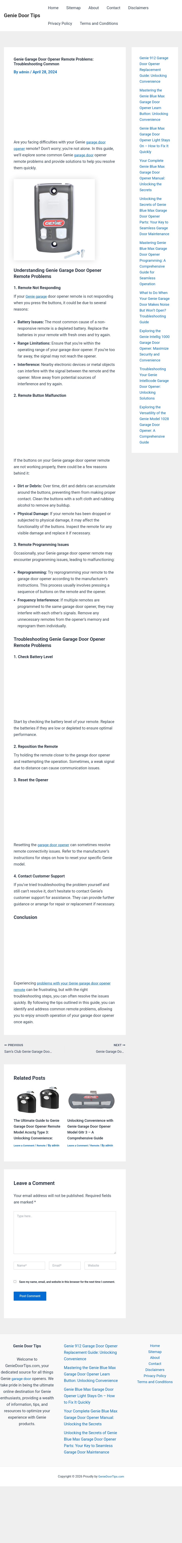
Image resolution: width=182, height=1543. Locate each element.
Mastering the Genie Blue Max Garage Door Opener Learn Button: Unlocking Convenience (91, 1372)
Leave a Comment (25, 1144)
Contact (113, 7)
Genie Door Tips (22, 15)
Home (53, 7)
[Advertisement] (65, 110)
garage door (84, 155)
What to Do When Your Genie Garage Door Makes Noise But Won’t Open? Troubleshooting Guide (154, 322)
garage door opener (54, 844)
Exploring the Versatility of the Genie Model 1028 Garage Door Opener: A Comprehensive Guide (153, 454)
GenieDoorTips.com (111, 1475)
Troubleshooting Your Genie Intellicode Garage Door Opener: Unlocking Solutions (153, 410)
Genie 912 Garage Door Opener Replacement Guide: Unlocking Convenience (91, 1351)
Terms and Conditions (99, 23)
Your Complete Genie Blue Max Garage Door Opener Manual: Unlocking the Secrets (90, 1416)
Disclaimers (138, 7)
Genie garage (37, 296)
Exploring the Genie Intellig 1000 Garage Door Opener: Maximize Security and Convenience (150, 366)
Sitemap (73, 7)
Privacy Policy (60, 23)
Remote (43, 1144)
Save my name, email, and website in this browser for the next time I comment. (67, 1280)
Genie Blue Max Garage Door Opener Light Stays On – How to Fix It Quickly (153, 146)
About (93, 7)
